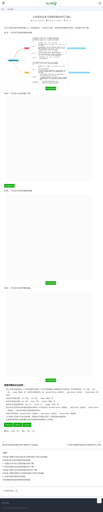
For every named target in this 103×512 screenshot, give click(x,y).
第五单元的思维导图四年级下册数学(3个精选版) (20, 445)
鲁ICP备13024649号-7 (22, 508)
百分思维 (12, 508)
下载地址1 (8, 425)
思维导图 (10, 9)
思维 (23, 431)
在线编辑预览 (51, 88)
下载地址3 (27, 425)
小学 (33, 431)
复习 (18, 431)
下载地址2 (18, 425)
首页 (2, 9)
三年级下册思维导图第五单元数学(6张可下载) (84, 445)
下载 (28, 431)
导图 (13, 431)
